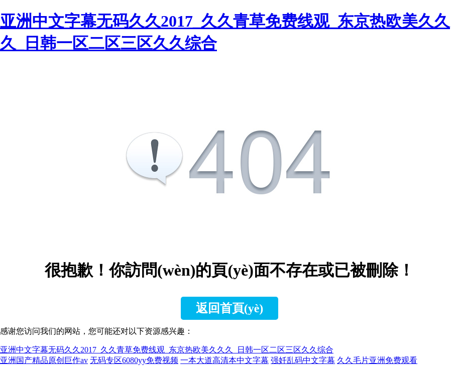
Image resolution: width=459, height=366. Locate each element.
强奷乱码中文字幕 (303, 360)
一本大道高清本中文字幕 (224, 360)
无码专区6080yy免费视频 (134, 360)
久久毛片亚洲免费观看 (377, 360)
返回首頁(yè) (230, 308)
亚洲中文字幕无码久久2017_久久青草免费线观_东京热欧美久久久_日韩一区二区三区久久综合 (166, 349)
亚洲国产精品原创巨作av (44, 360)
